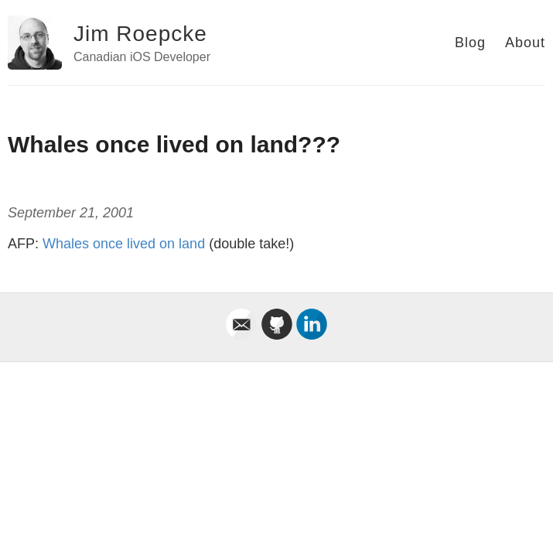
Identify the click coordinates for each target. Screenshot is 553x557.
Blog (470, 42)
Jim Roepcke (140, 34)
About (525, 42)
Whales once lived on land (124, 243)
